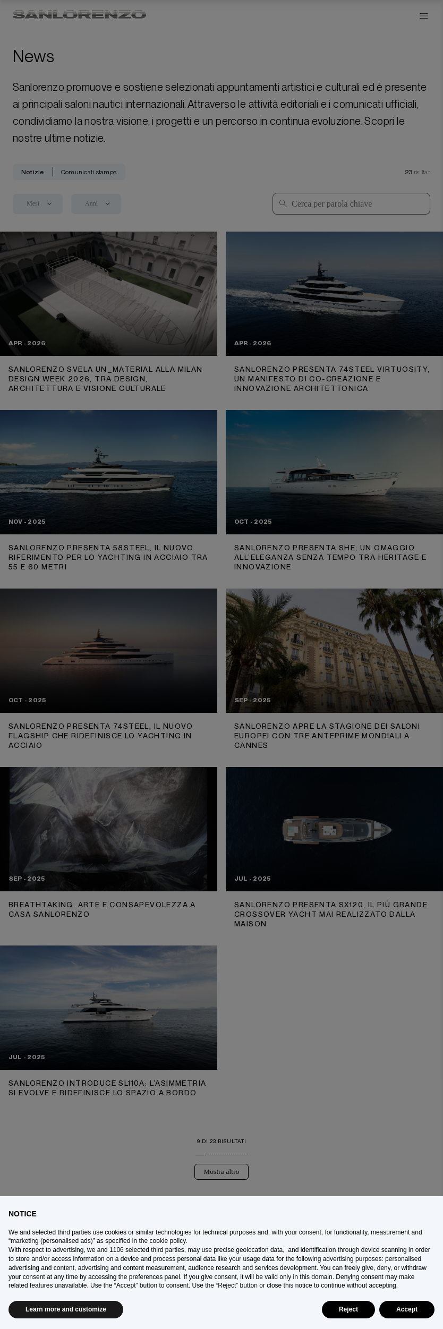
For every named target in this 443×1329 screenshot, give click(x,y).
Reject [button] (348, 1309)
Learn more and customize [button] (65, 1309)
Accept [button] (407, 1309)
